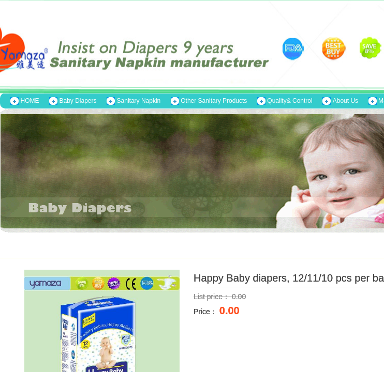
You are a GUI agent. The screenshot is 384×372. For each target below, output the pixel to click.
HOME (30, 100)
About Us (345, 100)
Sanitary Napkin (139, 100)
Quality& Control (289, 100)
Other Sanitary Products (214, 100)
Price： (206, 311)
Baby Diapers (78, 100)
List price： (213, 296)
